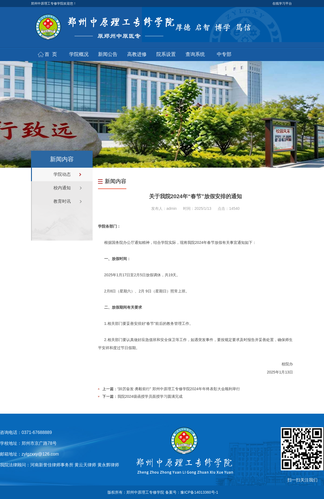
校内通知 (62, 188)
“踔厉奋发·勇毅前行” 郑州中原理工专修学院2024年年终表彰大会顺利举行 (178, 389)
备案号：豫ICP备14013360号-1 (191, 492)
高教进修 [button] (137, 54)
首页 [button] (52, 54)
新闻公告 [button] (107, 54)
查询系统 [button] (195, 54)
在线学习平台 (282, 3)
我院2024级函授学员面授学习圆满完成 (150, 396)
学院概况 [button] (79, 54)
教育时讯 (62, 201)
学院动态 (62, 174)
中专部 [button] (224, 54)
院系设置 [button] (166, 54)
